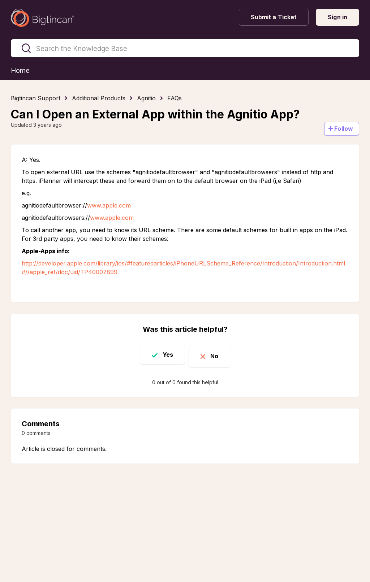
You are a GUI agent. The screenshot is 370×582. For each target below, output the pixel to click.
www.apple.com (109, 205)
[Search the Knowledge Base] (185, 48)
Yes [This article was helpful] (164, 355)
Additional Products (98, 98)
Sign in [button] (337, 17)
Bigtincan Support (35, 98)
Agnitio (146, 98)
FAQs (174, 98)
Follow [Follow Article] (343, 129)
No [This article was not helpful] (218, 355)
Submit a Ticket (274, 17)
